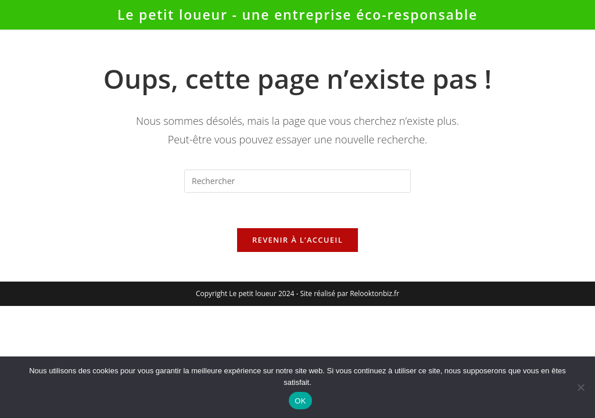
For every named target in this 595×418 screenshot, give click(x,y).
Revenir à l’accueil (297, 240)
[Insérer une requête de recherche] (297, 181)
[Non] (580, 387)
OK (300, 401)
